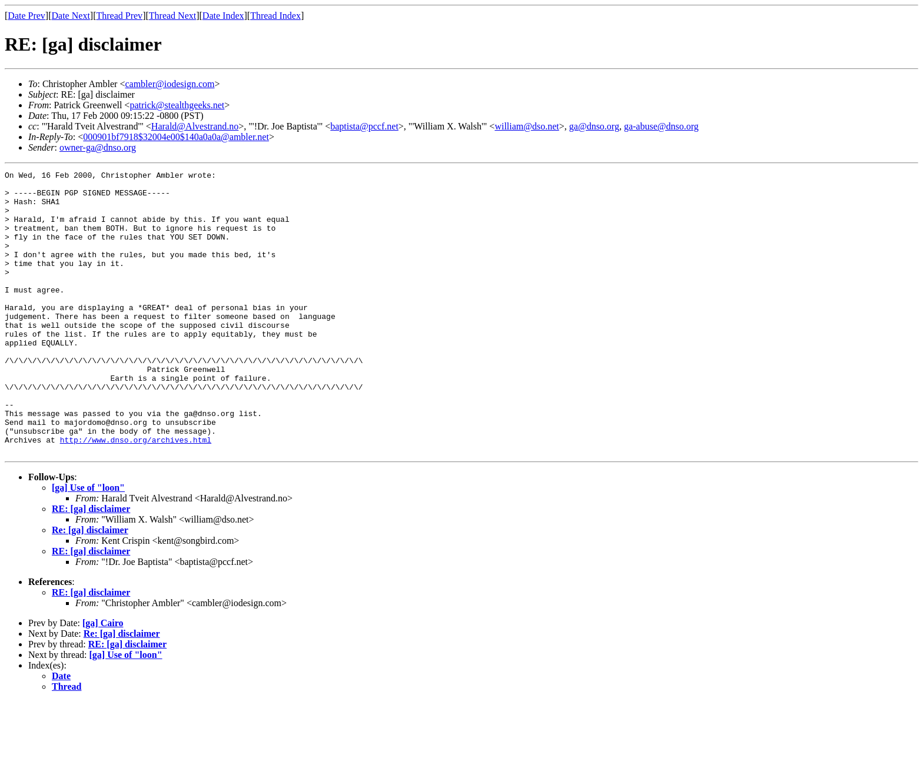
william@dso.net (526, 126)
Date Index (223, 16)
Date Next (71, 16)
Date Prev (26, 16)
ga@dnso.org (594, 126)
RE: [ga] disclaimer (91, 565)
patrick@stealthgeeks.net (177, 105)
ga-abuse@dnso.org (661, 126)
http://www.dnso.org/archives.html (135, 494)
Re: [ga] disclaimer (90, 586)
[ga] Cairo (102, 679)
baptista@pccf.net (364, 126)
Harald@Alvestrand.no (194, 126)
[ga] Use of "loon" (88, 544)
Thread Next (172, 16)
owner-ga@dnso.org (97, 147)
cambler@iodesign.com (169, 84)
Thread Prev (119, 16)
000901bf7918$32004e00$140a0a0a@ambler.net (176, 137)
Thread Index (275, 16)
